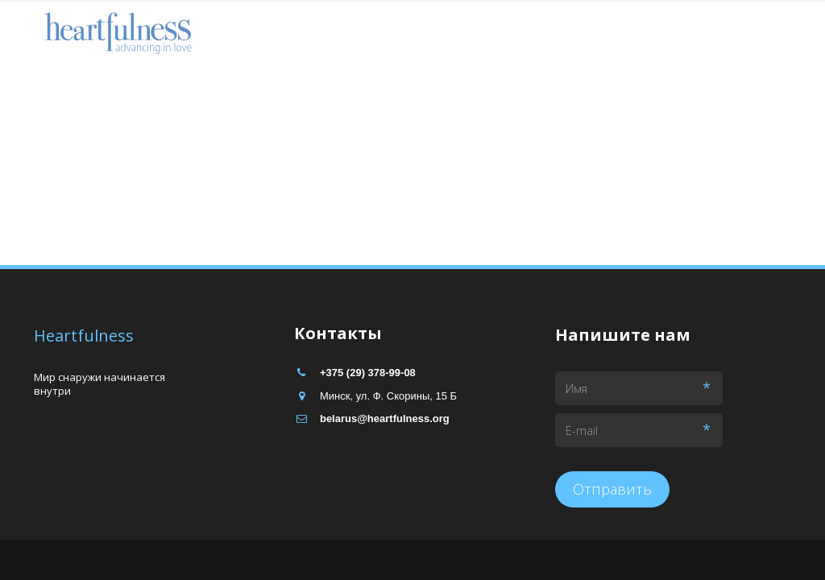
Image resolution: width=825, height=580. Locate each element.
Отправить (612, 489)
